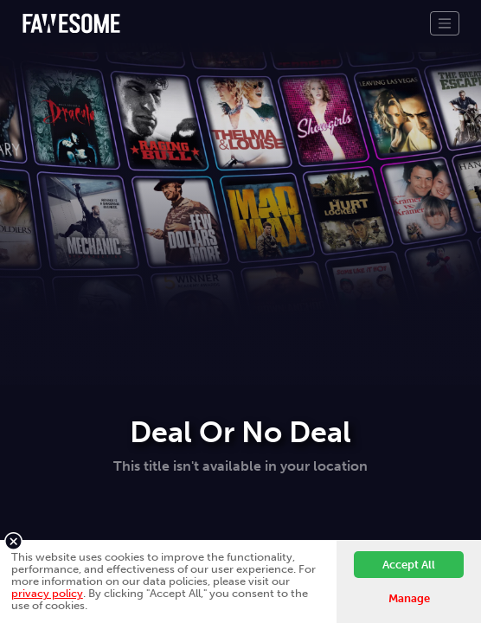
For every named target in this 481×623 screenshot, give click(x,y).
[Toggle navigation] (444, 23)
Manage (409, 598)
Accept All (408, 564)
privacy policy (47, 593)
